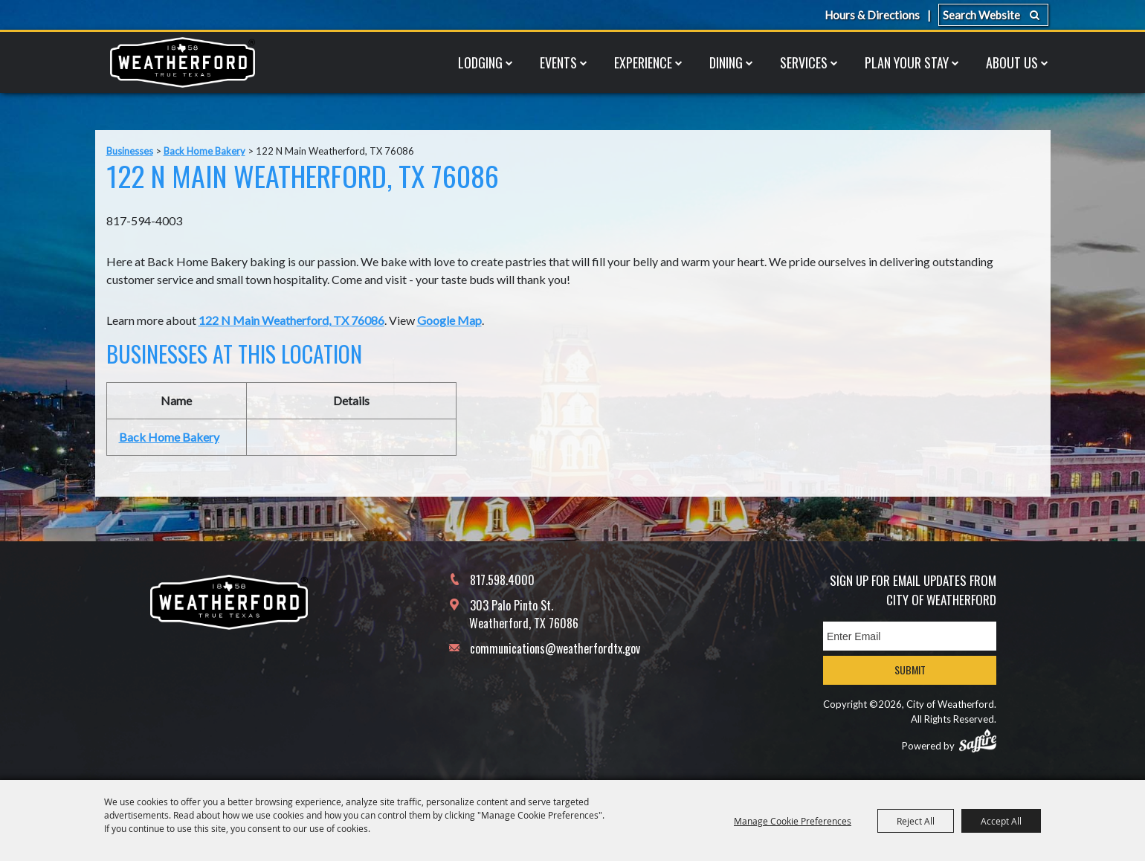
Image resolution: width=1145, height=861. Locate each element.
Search (1035, 14)
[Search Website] (993, 14)
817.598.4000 (502, 580)
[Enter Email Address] (909, 636)
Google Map (449, 320)
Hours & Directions (872, 15)
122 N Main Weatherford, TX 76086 (291, 320)
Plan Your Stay (907, 62)
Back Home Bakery (204, 151)
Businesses (129, 151)
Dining (726, 62)
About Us (1012, 62)
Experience (643, 62)
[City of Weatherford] (182, 62)
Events (558, 62)
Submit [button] (910, 669)
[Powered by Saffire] (977, 740)
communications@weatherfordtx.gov (555, 648)
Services (804, 62)
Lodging (480, 62)
